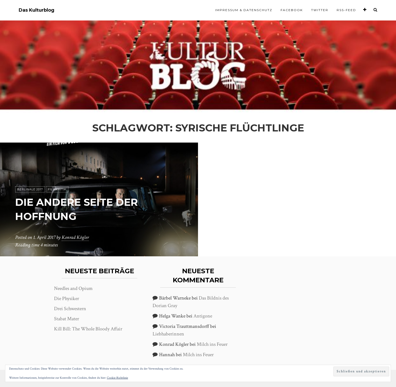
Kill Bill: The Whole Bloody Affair (88, 329)
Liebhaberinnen (168, 334)
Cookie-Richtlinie (117, 378)
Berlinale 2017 (30, 189)
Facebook (292, 10)
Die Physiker (66, 298)
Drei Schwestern (70, 308)
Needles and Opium (73, 288)
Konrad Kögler (75, 237)
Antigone (202, 316)
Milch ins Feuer (212, 344)
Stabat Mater (66, 318)
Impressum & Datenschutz (243, 10)
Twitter (319, 10)
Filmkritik (57, 189)
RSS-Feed (346, 10)
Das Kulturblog (36, 10)
